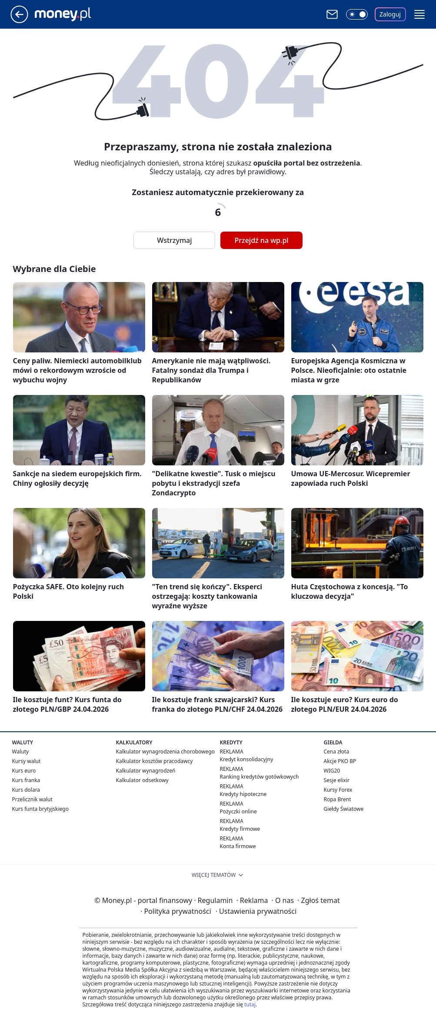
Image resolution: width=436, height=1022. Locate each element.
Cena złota (336, 751)
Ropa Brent (337, 799)
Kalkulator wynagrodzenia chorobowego (165, 751)
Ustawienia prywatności (256, 911)
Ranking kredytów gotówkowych (259, 776)
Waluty (20, 751)
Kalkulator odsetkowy (142, 780)
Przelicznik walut (32, 799)
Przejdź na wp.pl (261, 240)
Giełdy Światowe (344, 809)
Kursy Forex (338, 789)
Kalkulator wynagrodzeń (146, 770)
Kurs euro (24, 770)
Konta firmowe (238, 846)
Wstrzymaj (174, 240)
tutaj (250, 1004)
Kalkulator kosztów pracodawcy (154, 761)
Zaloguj (390, 14)
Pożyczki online (238, 811)
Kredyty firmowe (240, 829)
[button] (419, 14)
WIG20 (332, 770)
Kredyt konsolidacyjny (246, 759)
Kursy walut (26, 761)
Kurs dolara (26, 789)
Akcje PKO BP (340, 761)
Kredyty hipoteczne (243, 794)
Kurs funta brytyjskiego (40, 809)
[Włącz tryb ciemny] (357, 14)
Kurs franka (26, 780)
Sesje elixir (336, 780)
